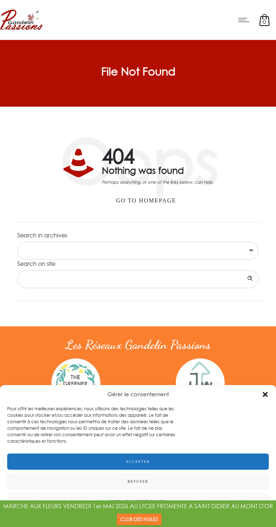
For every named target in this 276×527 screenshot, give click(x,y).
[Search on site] (137, 279)
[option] (76, 383)
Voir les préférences (138, 501)
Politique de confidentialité (100, 517)
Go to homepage (146, 200)
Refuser (138, 481)
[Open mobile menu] (245, 20)
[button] (265, 394)
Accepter (138, 462)
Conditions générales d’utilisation (165, 517)
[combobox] (137, 251)
